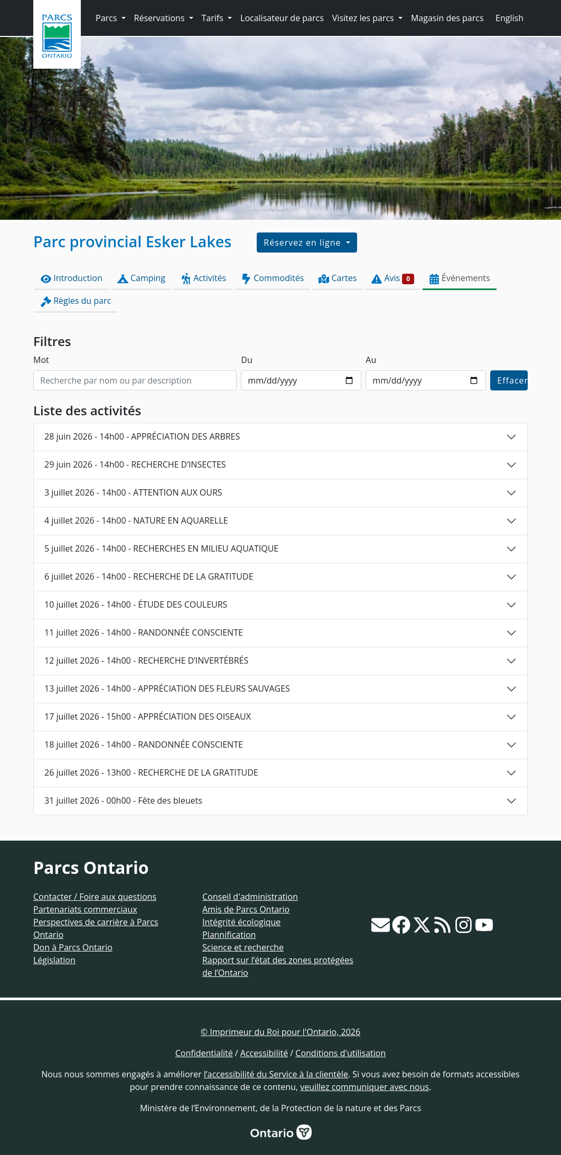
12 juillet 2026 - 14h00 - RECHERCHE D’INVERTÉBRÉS (146, 660)
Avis (392, 278)
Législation (54, 960)
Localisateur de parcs (282, 18)
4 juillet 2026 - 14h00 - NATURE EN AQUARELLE (136, 520)
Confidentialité (204, 1053)
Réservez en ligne (303, 242)
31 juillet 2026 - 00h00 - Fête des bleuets (123, 800)
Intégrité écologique (241, 922)
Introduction (71, 278)
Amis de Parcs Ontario (245, 909)
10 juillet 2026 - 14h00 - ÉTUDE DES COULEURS (135, 604)
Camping (141, 278)
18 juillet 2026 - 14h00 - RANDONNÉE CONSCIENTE (143, 744)
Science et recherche (243, 947)
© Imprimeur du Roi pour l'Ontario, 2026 (280, 1032)
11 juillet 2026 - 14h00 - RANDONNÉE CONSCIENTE (143, 632)
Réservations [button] (160, 18)
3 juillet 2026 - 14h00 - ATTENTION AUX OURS (133, 492)
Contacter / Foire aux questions (94, 896)
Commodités (272, 278)
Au (371, 360)
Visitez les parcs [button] (364, 18)
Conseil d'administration (250, 896)
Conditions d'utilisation (340, 1053)
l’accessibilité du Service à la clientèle (276, 1074)
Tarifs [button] (214, 18)
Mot (41, 360)
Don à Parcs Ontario (73, 947)
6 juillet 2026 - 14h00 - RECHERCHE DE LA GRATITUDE (149, 576)
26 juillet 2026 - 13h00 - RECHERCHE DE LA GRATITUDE (151, 772)
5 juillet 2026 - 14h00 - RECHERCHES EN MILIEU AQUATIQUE (161, 548)
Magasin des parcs (447, 18)
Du (246, 360)
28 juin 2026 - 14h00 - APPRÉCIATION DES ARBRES (142, 436)
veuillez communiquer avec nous (364, 1087)
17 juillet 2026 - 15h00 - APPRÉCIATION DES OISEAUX (147, 716)
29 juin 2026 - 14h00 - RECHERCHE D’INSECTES (135, 464)
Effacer (512, 380)
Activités (203, 278)
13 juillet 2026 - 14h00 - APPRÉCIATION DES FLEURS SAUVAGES (167, 688)
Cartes (338, 278)
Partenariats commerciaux (85, 909)
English (509, 18)
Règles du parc (76, 301)
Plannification (229, 934)
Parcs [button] (107, 18)
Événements (459, 278)
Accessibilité (264, 1053)
